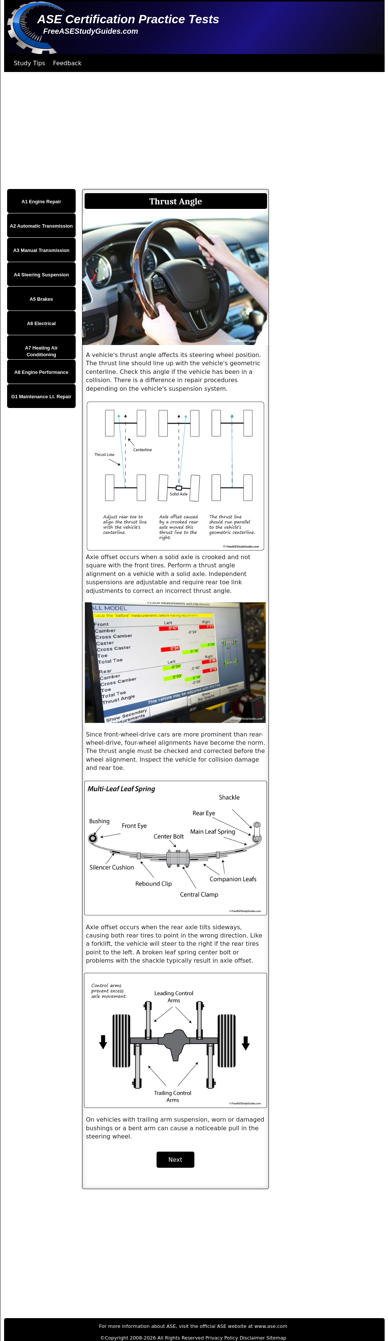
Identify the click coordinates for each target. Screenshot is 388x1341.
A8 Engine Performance (41, 372)
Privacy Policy (221, 1338)
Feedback (67, 63)
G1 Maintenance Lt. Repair (41, 396)
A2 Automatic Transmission (41, 226)
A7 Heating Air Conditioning (41, 351)
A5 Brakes (41, 299)
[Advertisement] (192, 130)
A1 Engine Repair (41, 201)
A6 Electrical (41, 323)
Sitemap (276, 1338)
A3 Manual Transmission (41, 250)
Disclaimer (252, 1338)
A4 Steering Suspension (41, 275)
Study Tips (29, 63)
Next (175, 1159)
